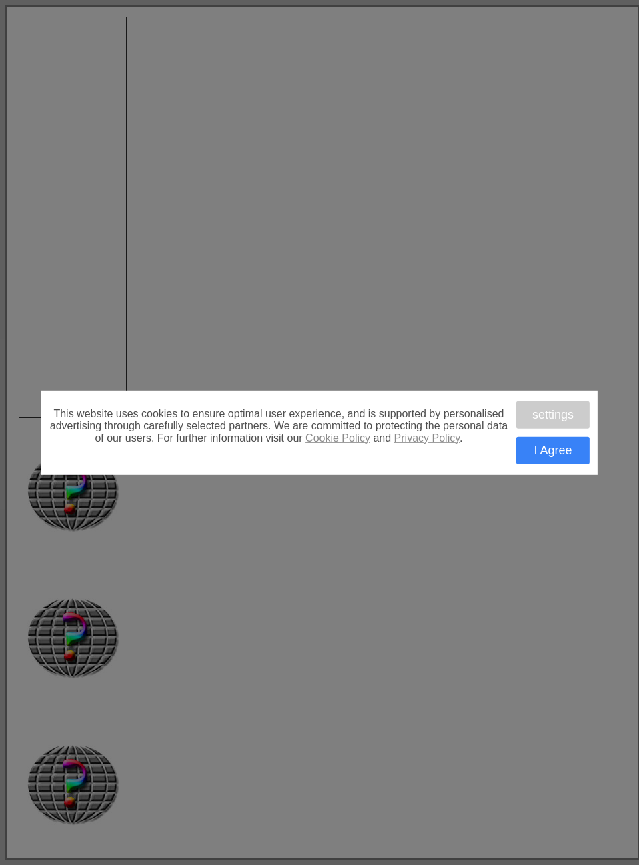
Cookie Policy (337, 437)
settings (553, 414)
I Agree (553, 450)
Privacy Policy (427, 437)
